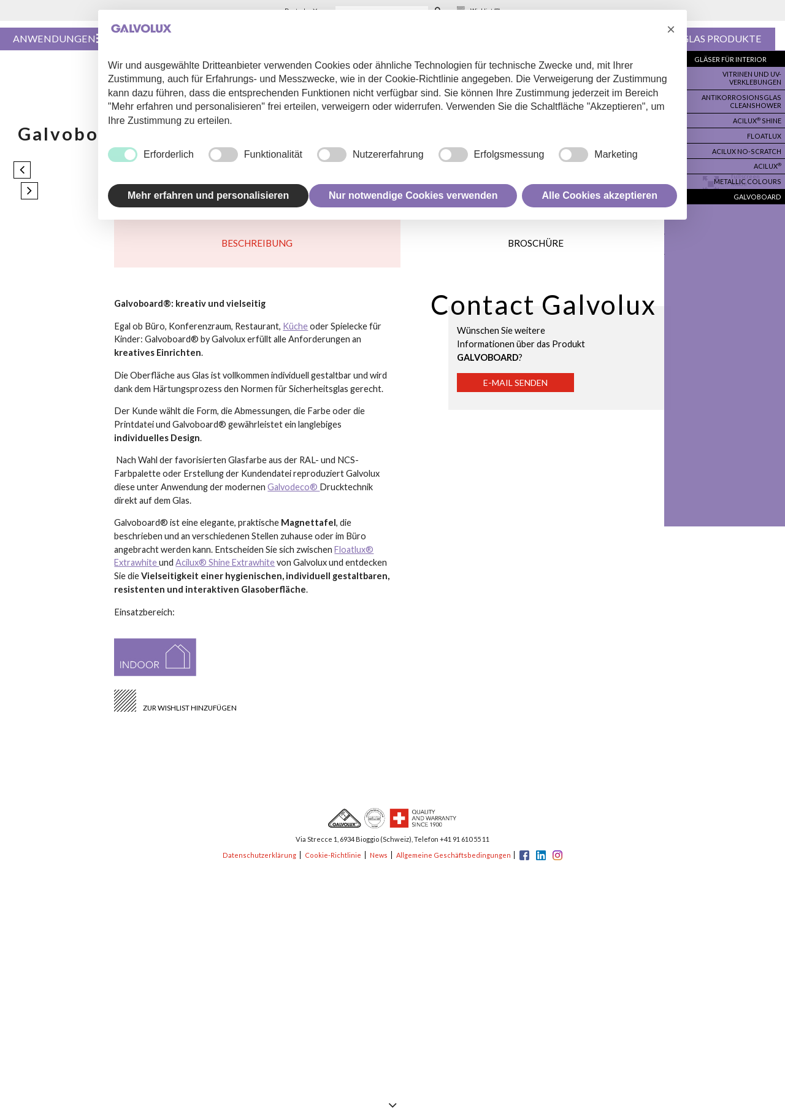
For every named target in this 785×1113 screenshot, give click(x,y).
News (377, 862)
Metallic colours (750, 173)
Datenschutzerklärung (259, 862)
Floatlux (764, 131)
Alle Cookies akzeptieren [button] (599, 195)
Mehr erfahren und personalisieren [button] (208, 195)
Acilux (766, 159)
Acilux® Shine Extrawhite (226, 569)
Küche (295, 332)
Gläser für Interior (733, 59)
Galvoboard (758, 187)
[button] (671, 29)
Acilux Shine (756, 117)
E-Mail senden (519, 389)
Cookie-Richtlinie (331, 862)
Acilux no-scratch (748, 145)
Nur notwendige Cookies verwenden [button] (413, 195)
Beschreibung (257, 247)
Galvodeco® (293, 493)
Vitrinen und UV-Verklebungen (750, 77)
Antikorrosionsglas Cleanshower (745, 98)
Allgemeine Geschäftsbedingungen (453, 862)
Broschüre (535, 247)
